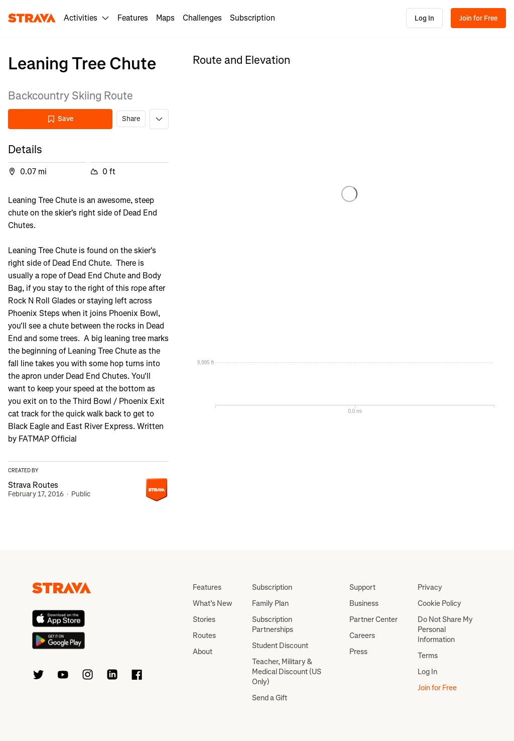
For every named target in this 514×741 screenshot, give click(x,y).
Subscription (252, 18)
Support (362, 587)
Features (132, 18)
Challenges (202, 18)
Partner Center (373, 619)
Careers (362, 635)
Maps (165, 18)
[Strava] (32, 18)
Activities (86, 18)
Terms (428, 656)
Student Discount (280, 646)
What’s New (212, 603)
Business (363, 603)
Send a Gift (269, 698)
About (202, 652)
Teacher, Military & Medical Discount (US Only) (286, 672)
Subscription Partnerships (272, 624)
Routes (204, 635)
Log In (424, 18)
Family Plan (270, 603)
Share (131, 119)
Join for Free (478, 18)
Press (358, 652)
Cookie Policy (439, 603)
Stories (204, 619)
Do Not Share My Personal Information (445, 629)
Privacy (430, 587)
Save (60, 119)
